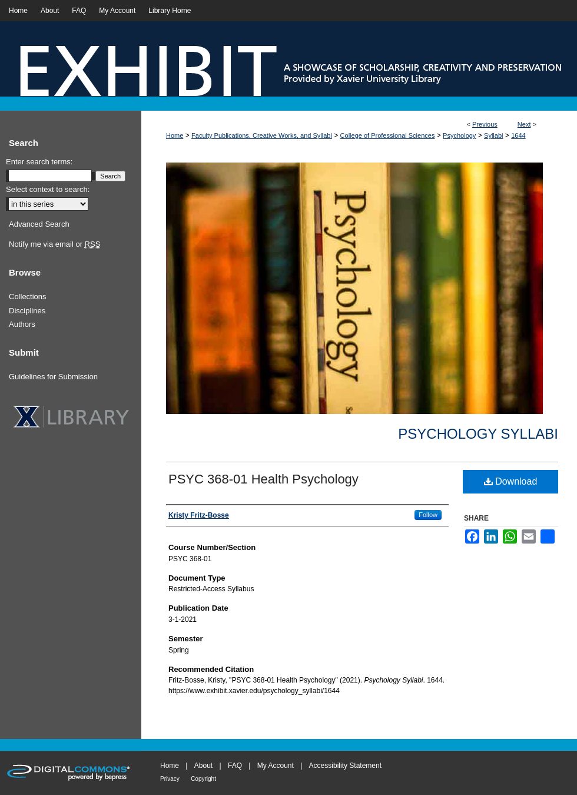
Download (511, 481)
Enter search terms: (39, 161)
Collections (28, 296)
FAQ (235, 765)
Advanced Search (39, 224)
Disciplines (27, 310)
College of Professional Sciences (387, 135)
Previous (485, 124)
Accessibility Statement (345, 765)
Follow (428, 514)
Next (524, 124)
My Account (275, 765)
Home (174, 135)
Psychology (459, 135)
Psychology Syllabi (478, 434)
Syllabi (493, 135)
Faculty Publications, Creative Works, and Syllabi (261, 135)
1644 (518, 135)
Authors (22, 324)
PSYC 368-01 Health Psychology (263, 479)
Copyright (203, 779)
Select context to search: (47, 189)
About (203, 765)
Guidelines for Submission (53, 376)
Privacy (170, 779)
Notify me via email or (54, 244)
